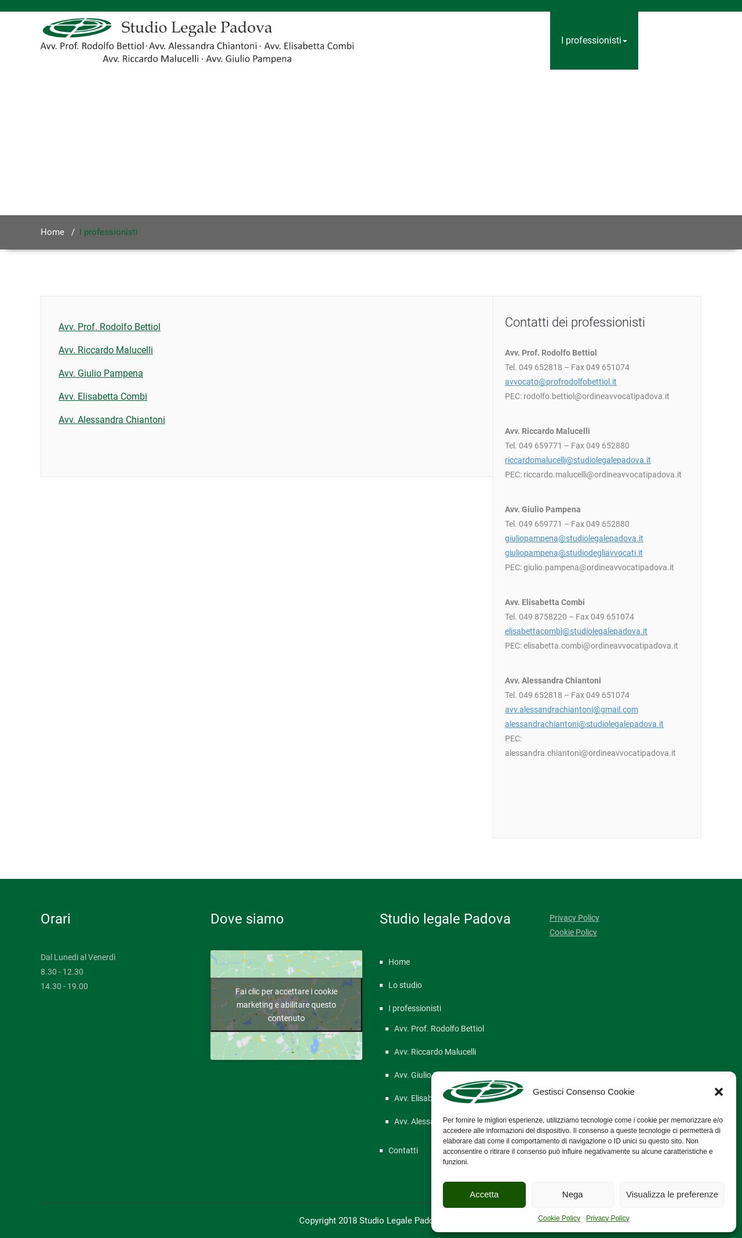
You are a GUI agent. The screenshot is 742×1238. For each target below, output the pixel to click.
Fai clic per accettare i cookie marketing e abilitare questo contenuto (286, 1005)
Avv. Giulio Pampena (101, 373)
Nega (572, 1194)
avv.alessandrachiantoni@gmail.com (571, 709)
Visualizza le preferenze (672, 1194)
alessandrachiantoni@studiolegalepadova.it (584, 724)
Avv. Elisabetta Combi (103, 396)
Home (466, 40)
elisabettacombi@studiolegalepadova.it (576, 631)
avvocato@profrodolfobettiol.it (561, 381)
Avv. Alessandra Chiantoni (112, 419)
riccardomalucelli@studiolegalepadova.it (578, 460)
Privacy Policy (608, 1218)
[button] (719, 1092)
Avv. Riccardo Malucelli (106, 350)
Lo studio (520, 40)
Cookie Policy (559, 1218)
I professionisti (594, 40)
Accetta (484, 1194)
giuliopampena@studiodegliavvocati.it (574, 553)
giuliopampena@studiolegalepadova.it (574, 538)
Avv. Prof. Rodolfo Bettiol (110, 326)
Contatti (665, 40)
